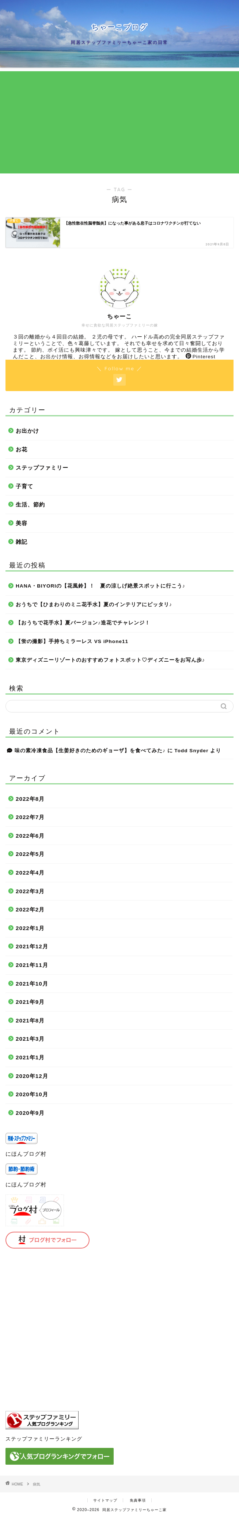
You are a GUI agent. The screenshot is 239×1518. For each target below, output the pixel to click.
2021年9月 (30, 1002)
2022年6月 (30, 836)
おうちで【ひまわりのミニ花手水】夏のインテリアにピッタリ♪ (94, 604)
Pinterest (201, 356)
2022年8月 (30, 799)
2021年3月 (30, 1039)
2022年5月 (30, 854)
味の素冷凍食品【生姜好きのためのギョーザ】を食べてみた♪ (90, 750)
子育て (24, 486)
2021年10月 (32, 983)
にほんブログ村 (25, 1154)
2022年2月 (30, 909)
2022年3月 (30, 891)
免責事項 (138, 1500)
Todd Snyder (191, 750)
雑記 (21, 542)
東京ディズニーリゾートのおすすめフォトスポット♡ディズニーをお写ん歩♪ (110, 660)
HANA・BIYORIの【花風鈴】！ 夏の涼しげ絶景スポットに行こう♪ (100, 586)
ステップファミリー (42, 467)
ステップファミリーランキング (43, 1439)
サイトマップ (105, 1500)
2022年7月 (30, 817)
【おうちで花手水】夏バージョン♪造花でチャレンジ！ (83, 623)
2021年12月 (32, 946)
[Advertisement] (119, 122)
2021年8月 (30, 1020)
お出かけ (27, 431)
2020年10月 (32, 1094)
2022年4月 (30, 872)
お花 (21, 449)
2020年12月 (32, 1076)
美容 (21, 523)
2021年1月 (30, 1057)
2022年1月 (30, 928)
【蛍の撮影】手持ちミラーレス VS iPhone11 (72, 641)
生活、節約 (30, 504)
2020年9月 (30, 1113)
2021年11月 (32, 965)
